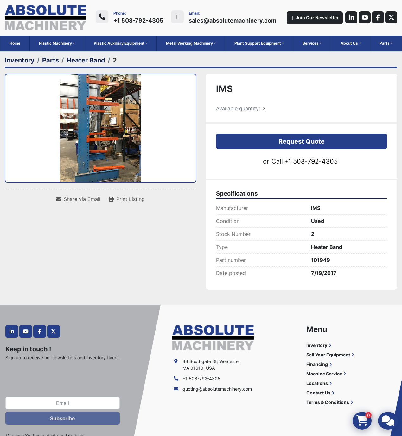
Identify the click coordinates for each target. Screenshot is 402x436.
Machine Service (324, 373)
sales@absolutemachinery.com (232, 20)
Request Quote (301, 141)
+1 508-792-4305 (138, 20)
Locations (317, 383)
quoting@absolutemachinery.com (217, 389)
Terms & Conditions (327, 402)
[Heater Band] (86, 60)
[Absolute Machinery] (213, 337)
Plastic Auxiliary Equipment (119, 43)
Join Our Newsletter (312, 18)
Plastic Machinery (55, 43)
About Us (349, 43)
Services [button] (311, 43)
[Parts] (50, 60)
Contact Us (318, 392)
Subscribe (62, 418)
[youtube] (363, 17)
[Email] (62, 403)
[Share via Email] (78, 199)
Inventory (316, 345)
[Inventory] (20, 60)
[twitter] (391, 17)
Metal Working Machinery (189, 43)
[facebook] (377, 17)
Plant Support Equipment (257, 43)
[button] (57, 43)
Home (15, 43)
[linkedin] (349, 17)
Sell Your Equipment (328, 354)
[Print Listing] (127, 199)
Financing (317, 364)
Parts (385, 43)
